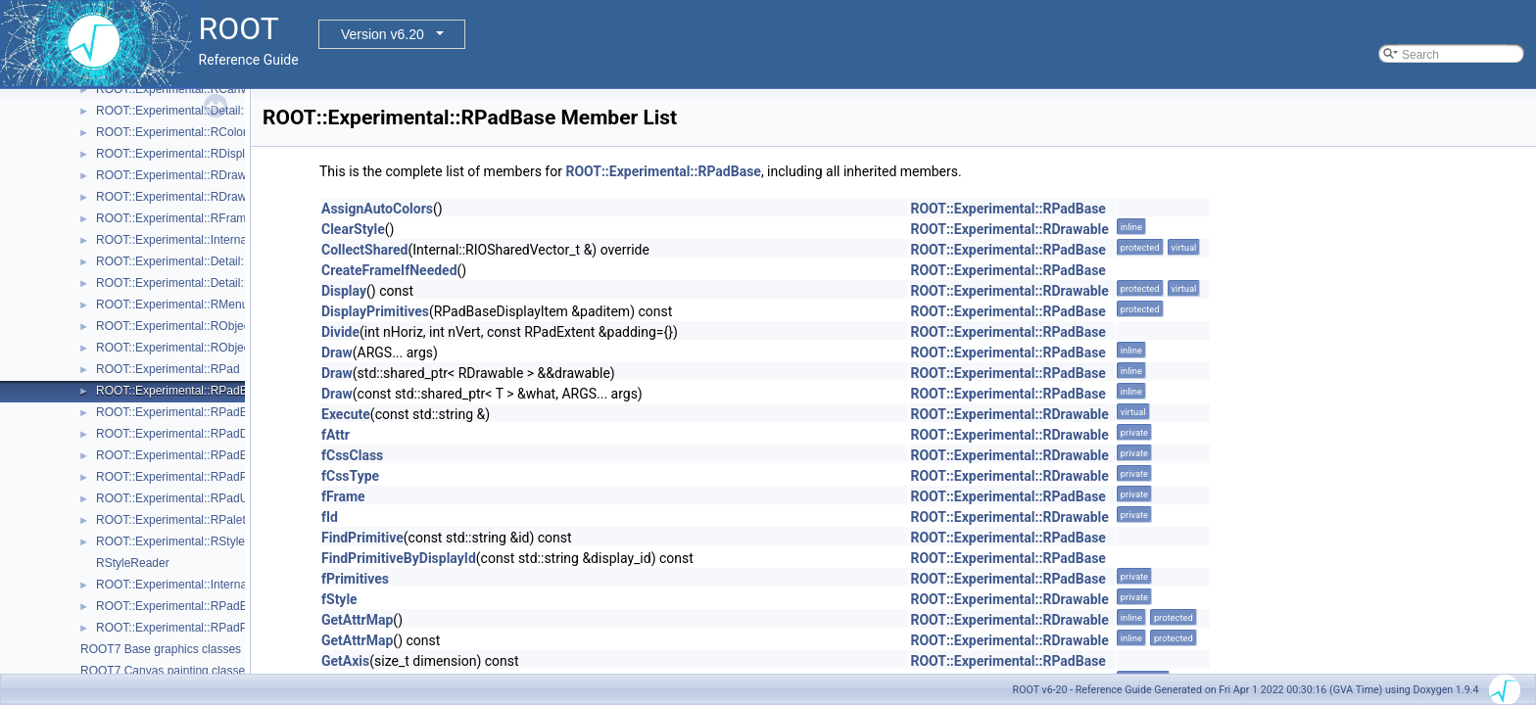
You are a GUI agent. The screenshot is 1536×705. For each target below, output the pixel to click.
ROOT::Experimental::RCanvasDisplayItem (208, 89)
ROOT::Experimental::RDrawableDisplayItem (213, 197)
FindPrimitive (362, 537)
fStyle (339, 599)
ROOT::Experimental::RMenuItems (186, 304)
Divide (340, 332)
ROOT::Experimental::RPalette (176, 520)
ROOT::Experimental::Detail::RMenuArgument (216, 261)
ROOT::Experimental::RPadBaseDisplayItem (212, 412)
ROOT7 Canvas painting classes (165, 671)
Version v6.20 (382, 34)
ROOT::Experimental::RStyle (170, 541)
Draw (337, 352)
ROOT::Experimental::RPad (168, 369)
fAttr (335, 435)
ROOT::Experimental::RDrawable (182, 175)
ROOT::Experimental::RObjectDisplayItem (205, 326)
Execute (345, 414)
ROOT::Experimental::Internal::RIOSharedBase (219, 240)
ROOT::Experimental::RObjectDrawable (199, 347)
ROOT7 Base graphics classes (160, 649)
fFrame (343, 496)
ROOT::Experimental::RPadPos (178, 477)
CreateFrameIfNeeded (389, 270)
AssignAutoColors (377, 208)
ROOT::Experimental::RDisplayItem (188, 154)
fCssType (350, 476)
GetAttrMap (357, 620)
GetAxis (345, 661)
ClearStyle (353, 229)
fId (329, 517)
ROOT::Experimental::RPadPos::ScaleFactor (212, 627)
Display (343, 291)
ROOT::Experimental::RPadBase (181, 391)
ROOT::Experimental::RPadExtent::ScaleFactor (219, 606)
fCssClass (352, 455)
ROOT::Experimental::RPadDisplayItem (198, 434)
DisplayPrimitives (375, 311)
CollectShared (364, 250)
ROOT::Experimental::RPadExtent (184, 455)
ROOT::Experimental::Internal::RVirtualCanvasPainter (235, 584)
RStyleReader (132, 563)
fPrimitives (355, 579)
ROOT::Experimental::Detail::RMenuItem (202, 283)
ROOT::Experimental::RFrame (174, 218)
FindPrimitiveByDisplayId (398, 558)
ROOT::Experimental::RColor (171, 132)
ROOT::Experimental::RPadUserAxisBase (204, 498)
